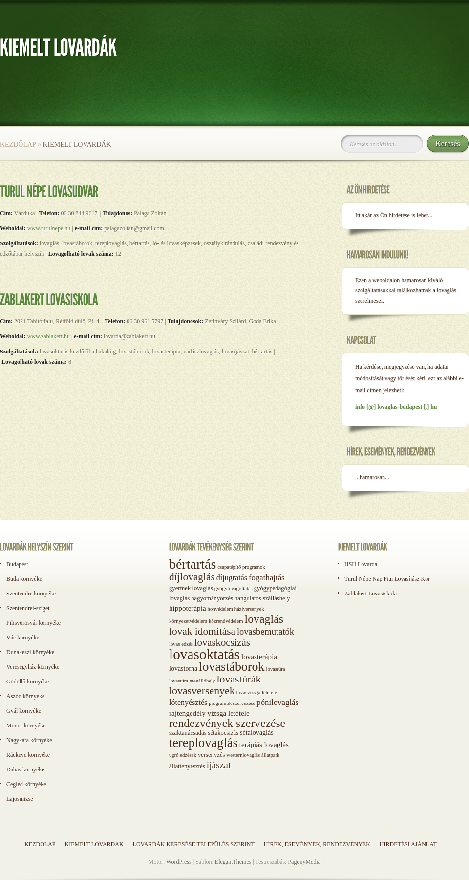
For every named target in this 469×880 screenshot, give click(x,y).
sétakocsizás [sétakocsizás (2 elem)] (223, 732)
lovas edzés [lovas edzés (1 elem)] (181, 644)
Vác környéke (22, 637)
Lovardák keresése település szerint (194, 844)
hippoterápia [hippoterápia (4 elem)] (187, 608)
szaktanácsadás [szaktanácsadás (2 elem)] (188, 732)
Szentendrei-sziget (28, 608)
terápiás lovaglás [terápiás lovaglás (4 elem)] (264, 744)
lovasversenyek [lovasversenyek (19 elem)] (202, 691)
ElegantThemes (233, 861)
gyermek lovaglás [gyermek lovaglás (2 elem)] (191, 588)
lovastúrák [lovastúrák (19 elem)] (238, 679)
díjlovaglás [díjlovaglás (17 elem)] (192, 577)
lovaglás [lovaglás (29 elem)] (264, 619)
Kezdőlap (18, 144)
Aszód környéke (25, 696)
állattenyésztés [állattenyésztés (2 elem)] (187, 766)
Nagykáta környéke (29, 740)
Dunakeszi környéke (30, 652)
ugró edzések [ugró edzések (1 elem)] (182, 755)
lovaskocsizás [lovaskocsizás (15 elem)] (222, 642)
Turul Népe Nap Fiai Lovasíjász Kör (387, 578)
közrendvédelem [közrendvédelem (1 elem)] (226, 621)
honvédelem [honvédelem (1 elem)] (220, 609)
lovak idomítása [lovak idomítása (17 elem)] (202, 631)
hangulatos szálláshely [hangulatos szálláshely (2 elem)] (262, 598)
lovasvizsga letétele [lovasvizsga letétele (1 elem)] (256, 692)
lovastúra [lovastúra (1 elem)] (275, 669)
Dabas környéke (25, 769)
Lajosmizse (19, 798)
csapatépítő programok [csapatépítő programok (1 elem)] (241, 567)
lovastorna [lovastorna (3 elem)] (183, 668)
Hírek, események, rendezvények (317, 844)
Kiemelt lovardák (93, 844)
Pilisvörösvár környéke (33, 622)
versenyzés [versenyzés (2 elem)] (211, 754)
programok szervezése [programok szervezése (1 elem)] (232, 703)
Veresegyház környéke (32, 666)
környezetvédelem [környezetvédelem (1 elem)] (188, 621)
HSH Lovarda (360, 564)
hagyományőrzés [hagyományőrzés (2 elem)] (212, 598)
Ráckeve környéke (28, 754)
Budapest (17, 564)
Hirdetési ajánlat (408, 844)
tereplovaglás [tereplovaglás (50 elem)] (203, 742)
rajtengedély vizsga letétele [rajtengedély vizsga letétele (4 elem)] (209, 713)
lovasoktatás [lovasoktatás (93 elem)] (204, 654)
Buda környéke (24, 578)
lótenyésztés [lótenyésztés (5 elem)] (188, 702)
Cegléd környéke (26, 784)
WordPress (179, 861)
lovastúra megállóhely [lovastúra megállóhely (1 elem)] (192, 680)
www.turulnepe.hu (49, 228)
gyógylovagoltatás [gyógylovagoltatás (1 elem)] (233, 588)
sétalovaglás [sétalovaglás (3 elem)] (256, 732)
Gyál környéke (23, 710)
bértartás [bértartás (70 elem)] (192, 564)
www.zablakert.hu (48, 336)
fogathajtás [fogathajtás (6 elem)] (267, 577)
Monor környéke (25, 725)
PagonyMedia (304, 861)
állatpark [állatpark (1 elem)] (270, 755)
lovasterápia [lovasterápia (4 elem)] (259, 656)
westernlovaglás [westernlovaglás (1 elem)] (243, 755)
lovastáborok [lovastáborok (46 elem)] (231, 667)
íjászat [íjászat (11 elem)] (219, 765)
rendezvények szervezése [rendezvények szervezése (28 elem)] (227, 723)
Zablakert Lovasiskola (370, 593)
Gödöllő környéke (27, 681)
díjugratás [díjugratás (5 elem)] (231, 577)
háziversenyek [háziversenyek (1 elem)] (249, 609)
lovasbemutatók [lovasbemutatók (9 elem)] (265, 632)
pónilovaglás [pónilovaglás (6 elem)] (277, 702)
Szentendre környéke (31, 593)
